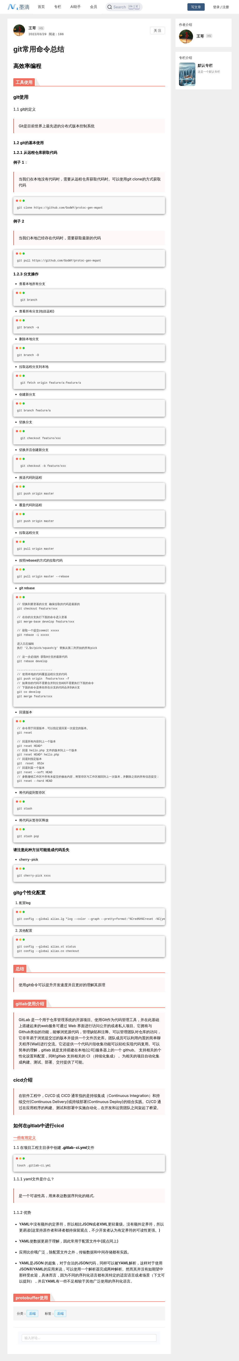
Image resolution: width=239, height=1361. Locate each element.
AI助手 (75, 6)
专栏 (57, 6)
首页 (41, 6)
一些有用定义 (24, 1137)
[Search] (124, 7)
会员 (93, 6)
